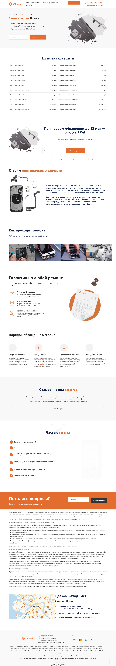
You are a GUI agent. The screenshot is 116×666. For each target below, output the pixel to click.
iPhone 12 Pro (24, 644)
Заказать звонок (74, 3)
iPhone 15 (101, 644)
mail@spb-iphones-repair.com (47, 635)
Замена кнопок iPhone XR (66, 75)
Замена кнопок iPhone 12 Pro (18, 100)
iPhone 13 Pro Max (59, 644)
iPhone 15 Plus (15, 646)
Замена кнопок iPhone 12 (17, 95)
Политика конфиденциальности (61, 651)
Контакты (29, 5)
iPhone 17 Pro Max (99, 646)
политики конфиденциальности (89, 159)
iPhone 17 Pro (90, 646)
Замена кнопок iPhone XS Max (67, 80)
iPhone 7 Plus (19, 641)
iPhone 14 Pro (83, 644)
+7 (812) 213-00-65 (94, 3)
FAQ (48, 2)
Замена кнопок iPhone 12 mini (67, 95)
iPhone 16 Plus (49, 646)
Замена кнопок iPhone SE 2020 (68, 90)
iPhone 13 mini (69, 644)
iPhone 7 (12, 641)
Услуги (44, 2)
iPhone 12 (102, 641)
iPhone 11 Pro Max (84, 641)
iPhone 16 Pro (57, 646)
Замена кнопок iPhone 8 (17, 70)
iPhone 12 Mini (15, 644)
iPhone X (40, 641)
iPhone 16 (41, 646)
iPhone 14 (76, 644)
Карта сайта (74, 651)
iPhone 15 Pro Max (33, 646)
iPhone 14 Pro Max (93, 644)
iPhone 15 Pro (23, 646)
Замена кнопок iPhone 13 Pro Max (19, 109)
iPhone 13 (42, 644)
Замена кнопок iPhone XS (17, 80)
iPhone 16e (76, 646)
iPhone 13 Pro (49, 644)
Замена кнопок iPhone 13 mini (67, 109)
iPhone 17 (82, 646)
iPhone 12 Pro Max (33, 644)
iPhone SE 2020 (94, 641)
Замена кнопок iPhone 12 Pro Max (68, 100)
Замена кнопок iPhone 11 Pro (67, 85)
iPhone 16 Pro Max (67, 646)
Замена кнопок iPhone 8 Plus (67, 70)
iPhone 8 (26, 641)
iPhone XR (46, 641)
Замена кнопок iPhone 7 (17, 65)
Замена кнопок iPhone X (17, 75)
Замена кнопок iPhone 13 (17, 104)
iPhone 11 (67, 641)
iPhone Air (58, 648)
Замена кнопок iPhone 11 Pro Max (19, 90)
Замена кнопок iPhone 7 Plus (67, 65)
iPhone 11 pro (75, 641)
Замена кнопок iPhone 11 (17, 85)
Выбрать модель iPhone (33, 2)
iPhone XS (52, 641)
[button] (33, 436)
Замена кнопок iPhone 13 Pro (67, 104)
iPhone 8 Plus (33, 641)
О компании (55, 2)
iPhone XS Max (60, 641)
